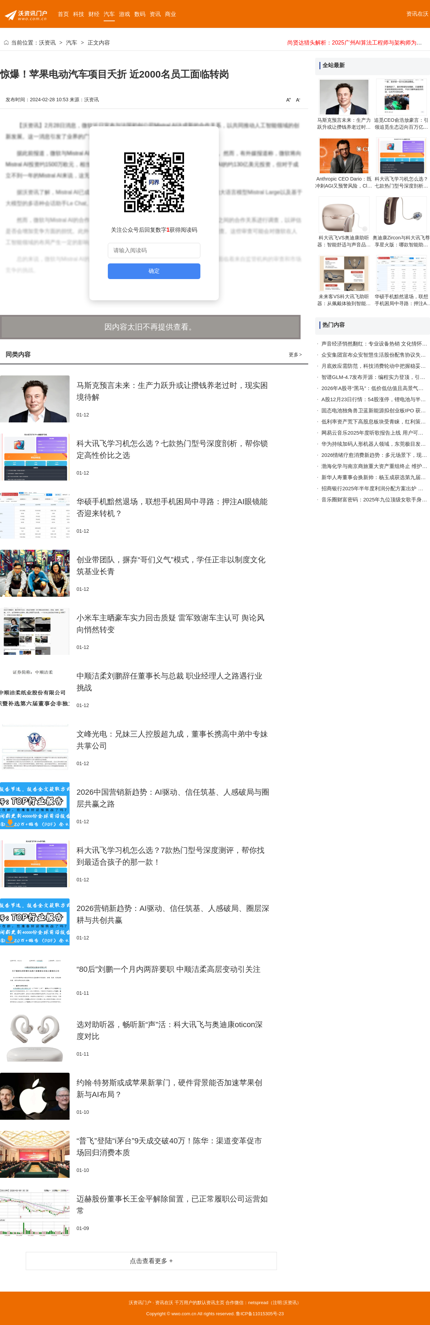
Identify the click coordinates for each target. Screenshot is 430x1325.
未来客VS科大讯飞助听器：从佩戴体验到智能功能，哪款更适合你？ (344, 303)
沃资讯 (47, 43)
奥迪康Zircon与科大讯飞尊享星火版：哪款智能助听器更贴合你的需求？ (401, 244)
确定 (154, 271)
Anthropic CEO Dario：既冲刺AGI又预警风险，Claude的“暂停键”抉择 (344, 186)
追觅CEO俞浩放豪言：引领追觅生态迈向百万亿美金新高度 (401, 127)
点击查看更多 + (151, 1260)
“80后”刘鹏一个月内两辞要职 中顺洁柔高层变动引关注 (169, 969)
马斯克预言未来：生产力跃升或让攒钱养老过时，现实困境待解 (344, 127)
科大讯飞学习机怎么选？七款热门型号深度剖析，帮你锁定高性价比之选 (401, 186)
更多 (296, 354)
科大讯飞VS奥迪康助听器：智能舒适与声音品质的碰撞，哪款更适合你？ (344, 244)
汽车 (71, 43)
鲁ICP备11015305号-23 (260, 1313)
